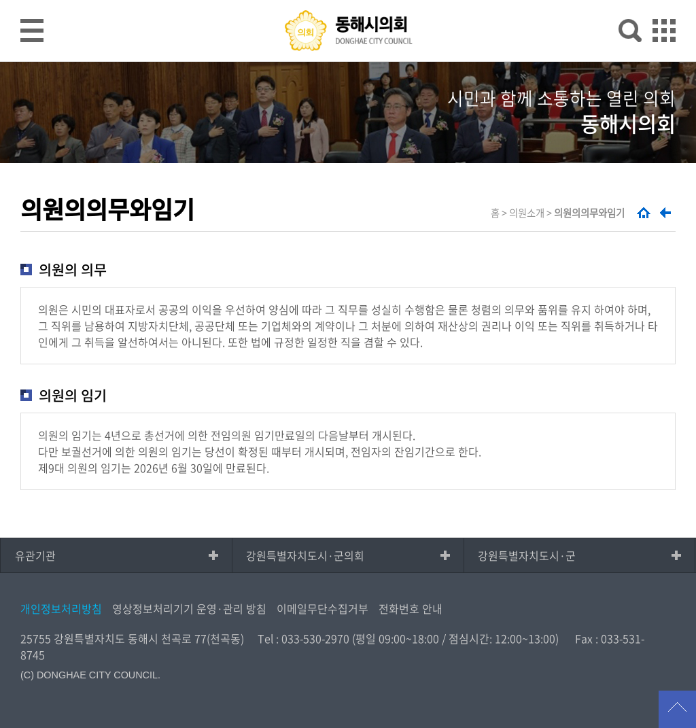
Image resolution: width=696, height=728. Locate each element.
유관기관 (35, 555)
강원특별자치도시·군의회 (305, 555)
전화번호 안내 (410, 608)
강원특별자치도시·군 (527, 555)
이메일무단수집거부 (322, 608)
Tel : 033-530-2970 (303, 638)
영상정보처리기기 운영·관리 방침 (189, 608)
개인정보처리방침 (61, 608)
